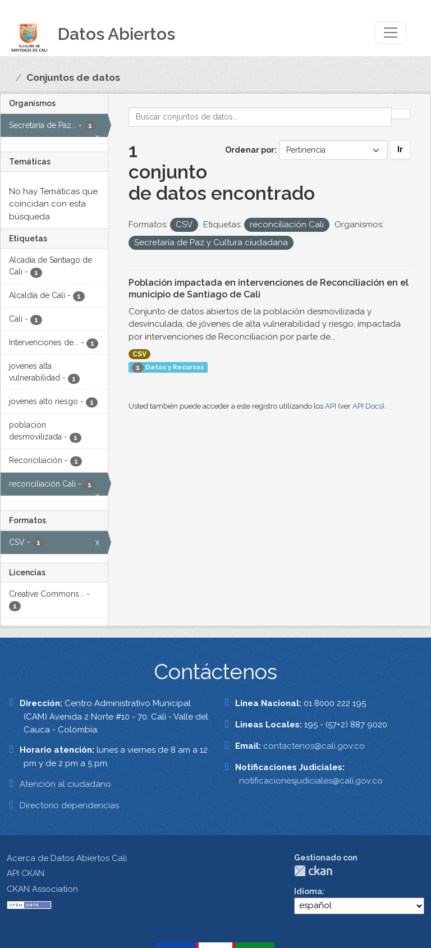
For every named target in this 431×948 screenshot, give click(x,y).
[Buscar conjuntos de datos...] (260, 117)
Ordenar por (249, 149)
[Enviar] (400, 114)
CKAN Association (42, 889)
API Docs (367, 406)
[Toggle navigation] (390, 32)
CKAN (313, 871)
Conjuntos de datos (73, 77)
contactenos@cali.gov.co (314, 746)
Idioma (308, 891)
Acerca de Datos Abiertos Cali (67, 858)
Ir (400, 149)
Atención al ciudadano (65, 784)
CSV (139, 354)
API (330, 406)
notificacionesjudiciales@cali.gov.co (311, 781)
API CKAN (25, 873)
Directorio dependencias (69, 805)
